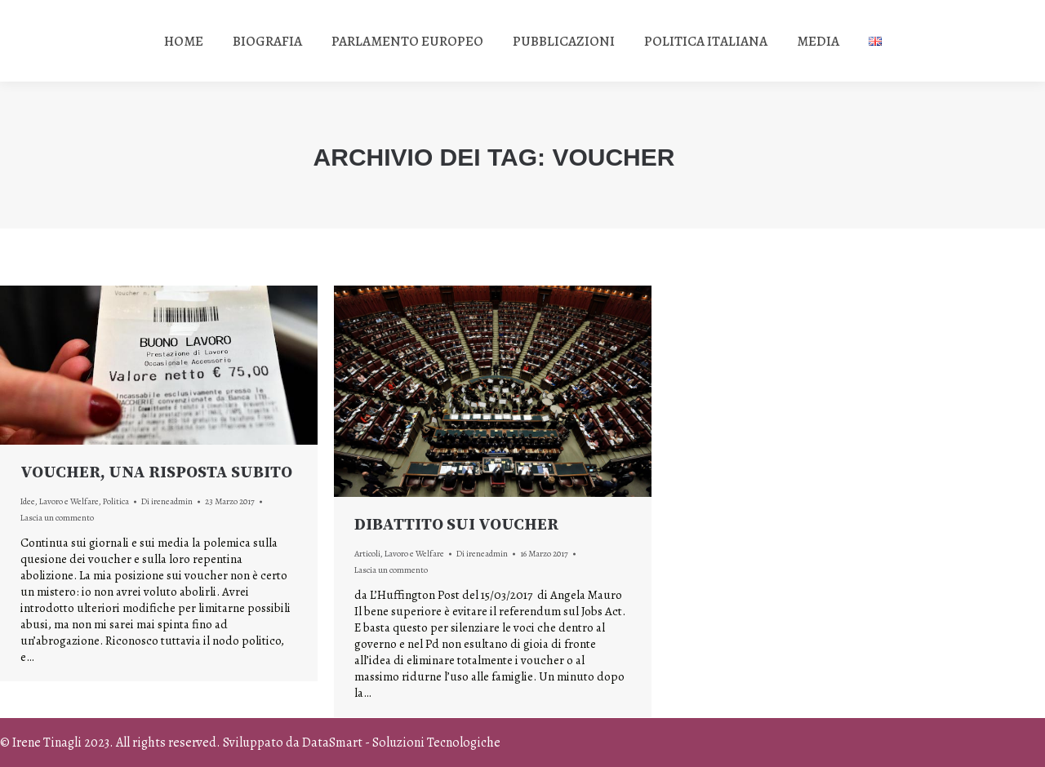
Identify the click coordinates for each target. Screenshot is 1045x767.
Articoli (367, 554)
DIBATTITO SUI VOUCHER (456, 525)
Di (167, 501)
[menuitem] (184, 41)
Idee (27, 501)
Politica (116, 501)
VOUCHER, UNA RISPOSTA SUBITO (156, 473)
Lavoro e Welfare (69, 501)
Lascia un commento (57, 518)
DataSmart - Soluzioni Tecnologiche (401, 742)
